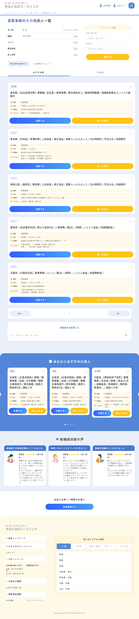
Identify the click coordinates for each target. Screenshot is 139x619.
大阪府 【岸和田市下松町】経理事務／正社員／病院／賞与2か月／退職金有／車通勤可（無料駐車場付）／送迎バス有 (111, 384)
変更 (76, 36)
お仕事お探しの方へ (14, 565)
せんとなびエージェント (13, 13)
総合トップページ (16, 538)
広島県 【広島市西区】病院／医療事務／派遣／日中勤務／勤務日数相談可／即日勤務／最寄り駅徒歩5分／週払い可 (27, 384)
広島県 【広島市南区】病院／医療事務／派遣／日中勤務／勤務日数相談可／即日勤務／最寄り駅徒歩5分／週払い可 (69, 384)
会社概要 (10, 600)
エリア (88, 43)
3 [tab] (71, 426)
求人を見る (102, 120)
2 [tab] (68, 426)
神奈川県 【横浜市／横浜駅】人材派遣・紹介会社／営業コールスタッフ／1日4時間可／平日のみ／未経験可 (68, 184)
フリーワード (91, 33)
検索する (107, 56)
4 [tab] (73, 426)
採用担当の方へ (32, 565)
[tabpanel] (27, 393)
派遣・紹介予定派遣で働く (15, 570)
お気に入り (10, 552)
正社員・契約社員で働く (15, 574)
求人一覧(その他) (31, 13)
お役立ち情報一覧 (13, 587)
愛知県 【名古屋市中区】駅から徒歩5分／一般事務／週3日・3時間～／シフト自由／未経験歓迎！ (62, 227)
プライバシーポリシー (35, 600)
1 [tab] (65, 426)
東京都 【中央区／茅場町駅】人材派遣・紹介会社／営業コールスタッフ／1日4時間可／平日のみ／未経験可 (68, 138)
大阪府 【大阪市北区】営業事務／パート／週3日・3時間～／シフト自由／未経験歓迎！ (57, 272)
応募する (40, 120)
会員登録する (69, 506)
